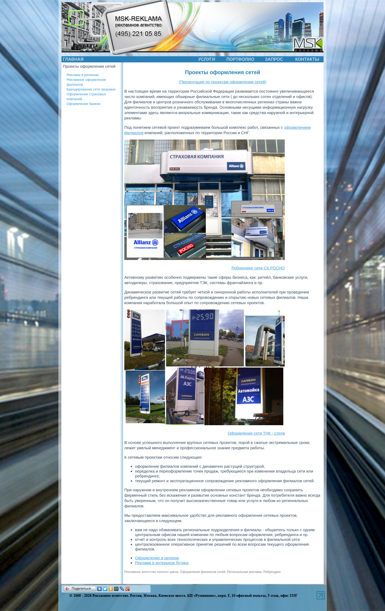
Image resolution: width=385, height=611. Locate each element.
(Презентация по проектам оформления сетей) (222, 82)
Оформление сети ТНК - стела (256, 433)
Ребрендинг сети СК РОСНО (258, 268)
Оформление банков (83, 104)
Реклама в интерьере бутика (161, 562)
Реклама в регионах (83, 75)
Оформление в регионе (157, 558)
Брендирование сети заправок (91, 89)
